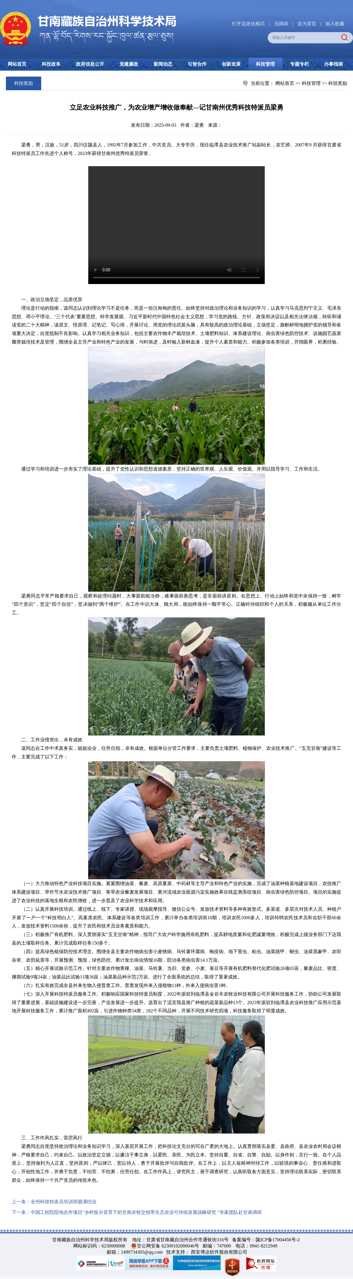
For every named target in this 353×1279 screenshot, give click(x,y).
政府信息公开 (90, 64)
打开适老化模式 (248, 23)
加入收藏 (334, 23)
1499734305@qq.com (142, 1252)
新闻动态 (163, 64)
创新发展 (231, 64)
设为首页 (306, 23)
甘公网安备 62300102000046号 (168, 1245)
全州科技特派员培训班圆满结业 (63, 1201)
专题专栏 (299, 64)
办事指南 (333, 64)
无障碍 (281, 23)
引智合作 (197, 64)
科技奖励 (337, 83)
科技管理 (265, 64)
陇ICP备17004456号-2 (278, 1239)
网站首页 (17, 64)
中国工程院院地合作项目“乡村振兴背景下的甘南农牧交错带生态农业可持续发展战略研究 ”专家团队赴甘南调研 (146, 1212)
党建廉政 (128, 64)
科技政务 (51, 64)
